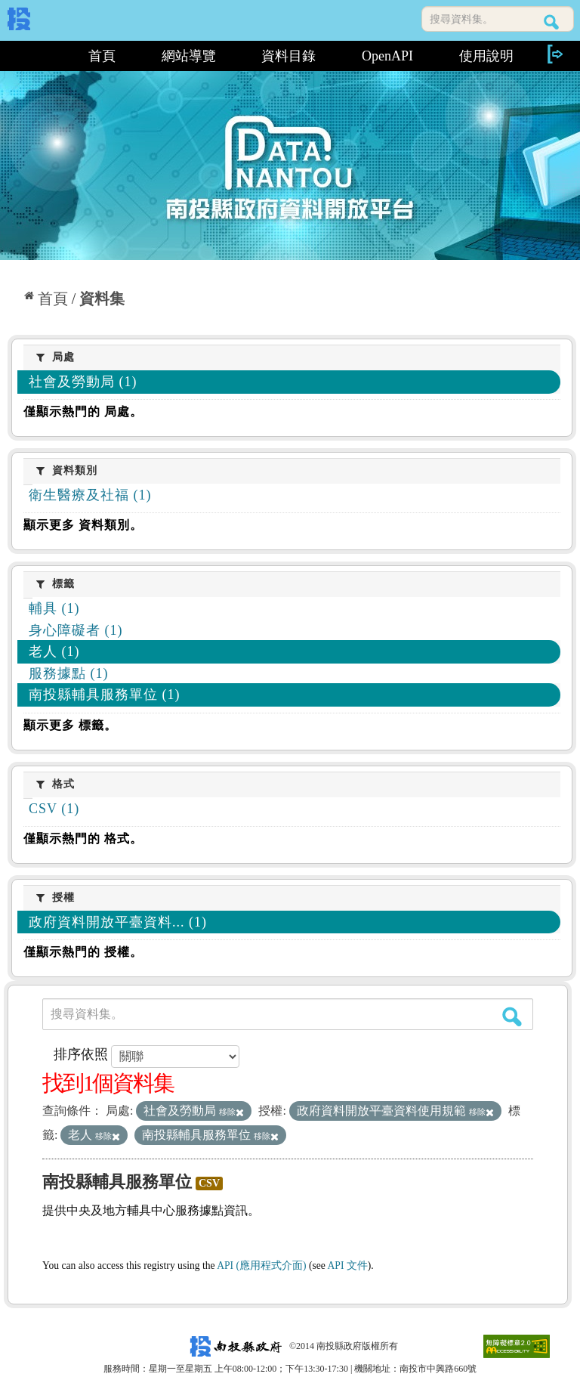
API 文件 (348, 1265)
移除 (231, 1111)
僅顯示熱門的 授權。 (83, 951)
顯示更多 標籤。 (70, 725)
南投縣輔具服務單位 (117, 1181)
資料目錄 (288, 55)
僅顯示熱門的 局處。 (83, 411)
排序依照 (81, 1054)
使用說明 (486, 55)
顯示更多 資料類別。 (83, 524)
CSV (209, 1183)
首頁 (102, 55)
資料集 (102, 298)
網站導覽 (189, 55)
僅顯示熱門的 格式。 (83, 838)
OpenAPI (387, 55)
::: (36, 55)
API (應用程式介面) (261, 1265)
